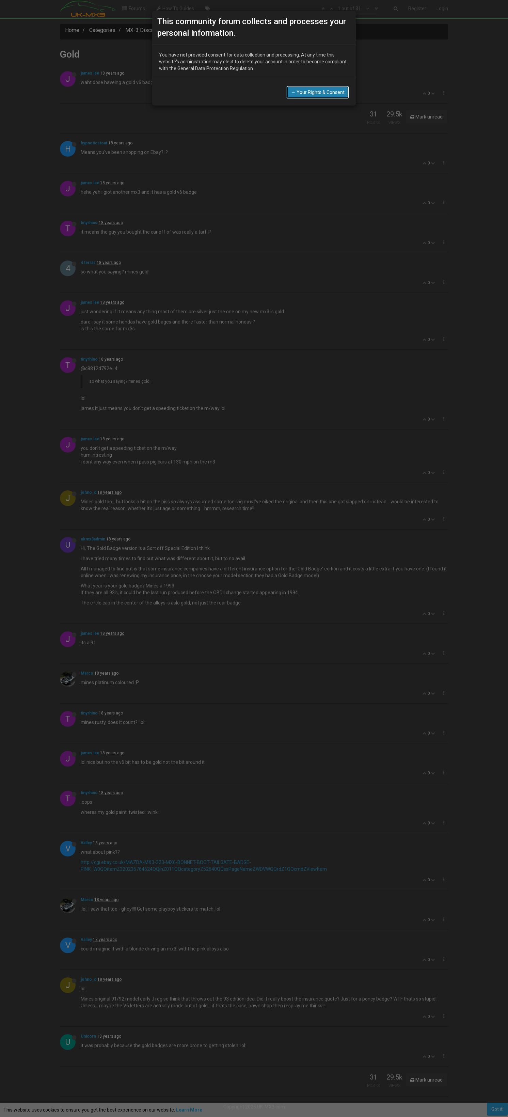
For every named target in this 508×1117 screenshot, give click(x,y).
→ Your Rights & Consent (318, 89)
